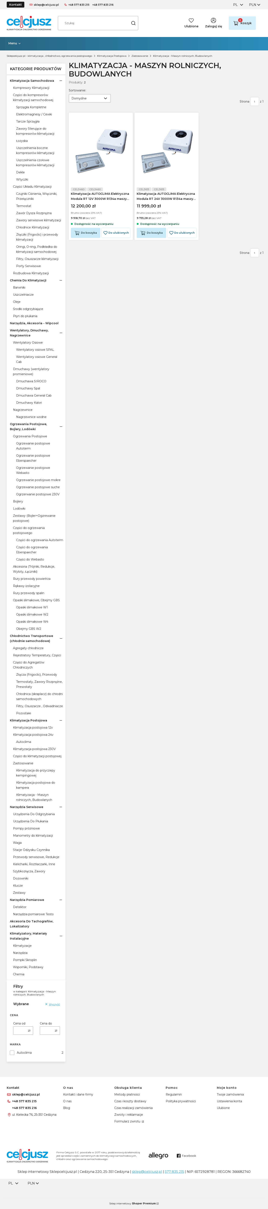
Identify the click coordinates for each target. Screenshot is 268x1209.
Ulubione (223, 1108)
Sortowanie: (77, 90)
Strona (244, 101)
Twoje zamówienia (230, 1094)
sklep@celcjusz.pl (46, 4)
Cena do (46, 1023)
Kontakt (15, 5)
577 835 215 (174, 1172)
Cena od (19, 1023)
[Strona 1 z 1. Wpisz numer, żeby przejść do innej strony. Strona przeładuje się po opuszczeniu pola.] (254, 101)
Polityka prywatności (181, 1101)
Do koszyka (89, 234)
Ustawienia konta (229, 1101)
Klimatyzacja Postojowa (111, 55)
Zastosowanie (139, 55)
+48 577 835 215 (78, 4)
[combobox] (238, 5)
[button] (133, 23)
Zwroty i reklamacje (128, 1115)
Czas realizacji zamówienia (133, 1108)
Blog (66, 1108)
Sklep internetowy (132, 1203)
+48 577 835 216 (102, 4)
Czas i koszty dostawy (130, 1101)
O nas (67, 1101)
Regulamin (174, 1094)
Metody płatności (127, 1094)
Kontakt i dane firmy (78, 1094)
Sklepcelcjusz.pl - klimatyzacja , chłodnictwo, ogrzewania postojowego (49, 55)
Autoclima (24, 1053)
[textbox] (90, 98)
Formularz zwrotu (127, 1121)
